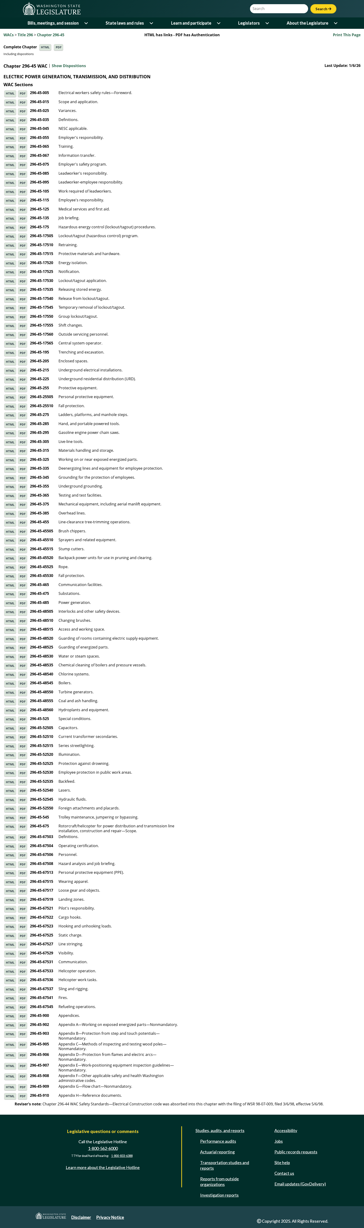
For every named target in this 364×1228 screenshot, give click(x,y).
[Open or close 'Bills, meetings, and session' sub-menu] (86, 23)
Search (323, 9)
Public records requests (295, 1151)
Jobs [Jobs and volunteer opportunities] (278, 1141)
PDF (59, 47)
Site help (282, 1162)
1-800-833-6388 (122, 1156)
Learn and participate (191, 23)
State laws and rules (125, 23)
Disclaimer (81, 1217)
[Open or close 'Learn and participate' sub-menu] (219, 23)
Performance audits (218, 1141)
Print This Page (347, 34)
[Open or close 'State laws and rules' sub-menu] (152, 23)
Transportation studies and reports (224, 1165)
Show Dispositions (69, 66)
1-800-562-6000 (103, 1148)
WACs (8, 34)
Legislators (249, 23)
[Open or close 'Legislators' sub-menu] (267, 23)
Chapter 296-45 (50, 34)
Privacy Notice (110, 1217)
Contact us (284, 1173)
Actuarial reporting (217, 1151)
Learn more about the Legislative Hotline (103, 1167)
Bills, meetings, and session (53, 23)
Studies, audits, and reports (219, 1130)
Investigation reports (219, 1195)
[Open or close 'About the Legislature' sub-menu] (336, 23)
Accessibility (285, 1130)
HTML (45, 47)
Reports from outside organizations (219, 1181)
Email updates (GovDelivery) (300, 1183)
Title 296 (25, 34)
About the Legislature (307, 23)
